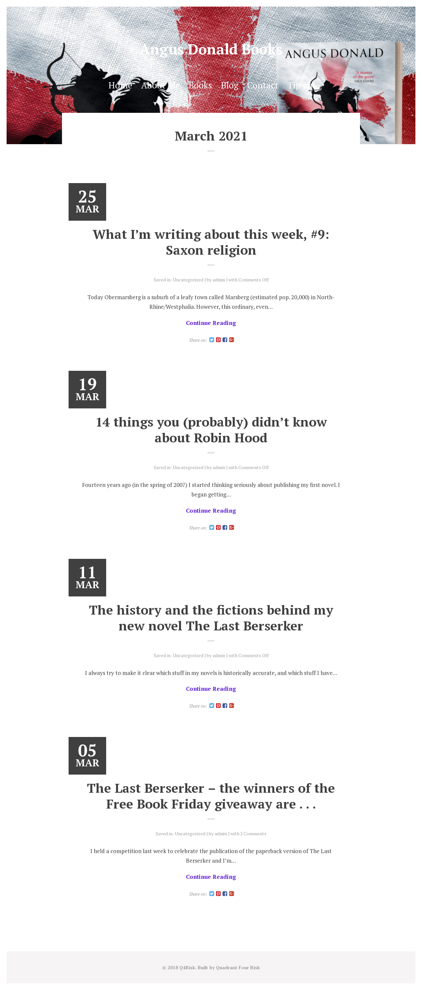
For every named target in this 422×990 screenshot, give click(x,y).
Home (120, 85)
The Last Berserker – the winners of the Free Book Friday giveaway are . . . (211, 795)
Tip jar (300, 85)
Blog (229, 85)
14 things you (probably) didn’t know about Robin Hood (211, 429)
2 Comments (253, 833)
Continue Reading (211, 323)
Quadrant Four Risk (238, 967)
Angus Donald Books (211, 49)
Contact (263, 85)
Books (200, 85)
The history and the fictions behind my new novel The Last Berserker (211, 617)
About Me (160, 85)
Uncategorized (188, 279)
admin (219, 279)
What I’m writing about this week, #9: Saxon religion (211, 241)
